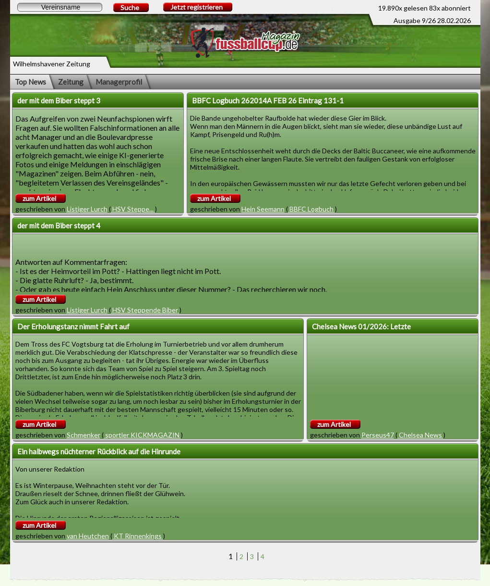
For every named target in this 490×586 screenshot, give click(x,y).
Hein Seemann (263, 209)
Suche (129, 7)
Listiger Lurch (87, 209)
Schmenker (83, 435)
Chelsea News (420, 435)
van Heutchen (88, 536)
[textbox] (60, 7)
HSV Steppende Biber (145, 310)
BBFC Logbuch (311, 209)
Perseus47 (377, 435)
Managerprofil (119, 81)
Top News (30, 81)
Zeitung (71, 81)
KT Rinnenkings (137, 536)
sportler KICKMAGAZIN (142, 435)
